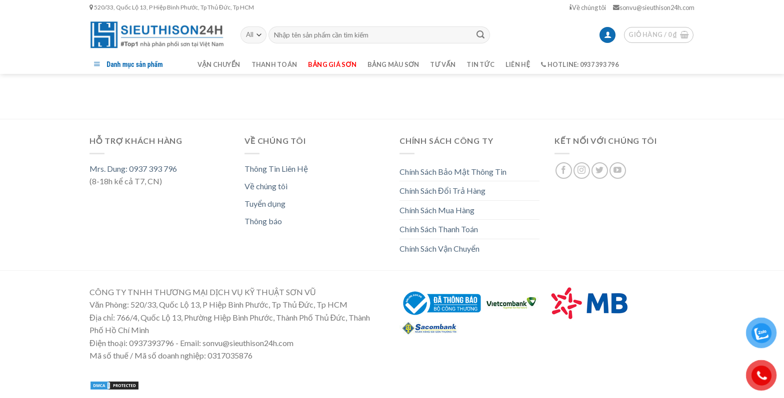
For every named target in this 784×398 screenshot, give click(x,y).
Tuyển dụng (265, 203)
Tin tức (480, 64)
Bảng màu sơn (394, 64)
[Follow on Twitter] (600, 170)
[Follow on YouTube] (618, 170)
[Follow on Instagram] (582, 170)
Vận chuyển (219, 64)
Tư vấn (443, 64)
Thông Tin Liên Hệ (276, 168)
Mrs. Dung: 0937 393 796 (133, 168)
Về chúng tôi (588, 7)
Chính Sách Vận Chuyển (440, 248)
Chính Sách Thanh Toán (439, 229)
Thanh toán (275, 64)
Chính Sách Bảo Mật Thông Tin (453, 171)
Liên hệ (518, 64)
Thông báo (263, 221)
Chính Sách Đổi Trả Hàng (443, 190)
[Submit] (480, 34)
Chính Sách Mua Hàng (437, 210)
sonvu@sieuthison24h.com (653, 7)
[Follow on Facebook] (564, 170)
